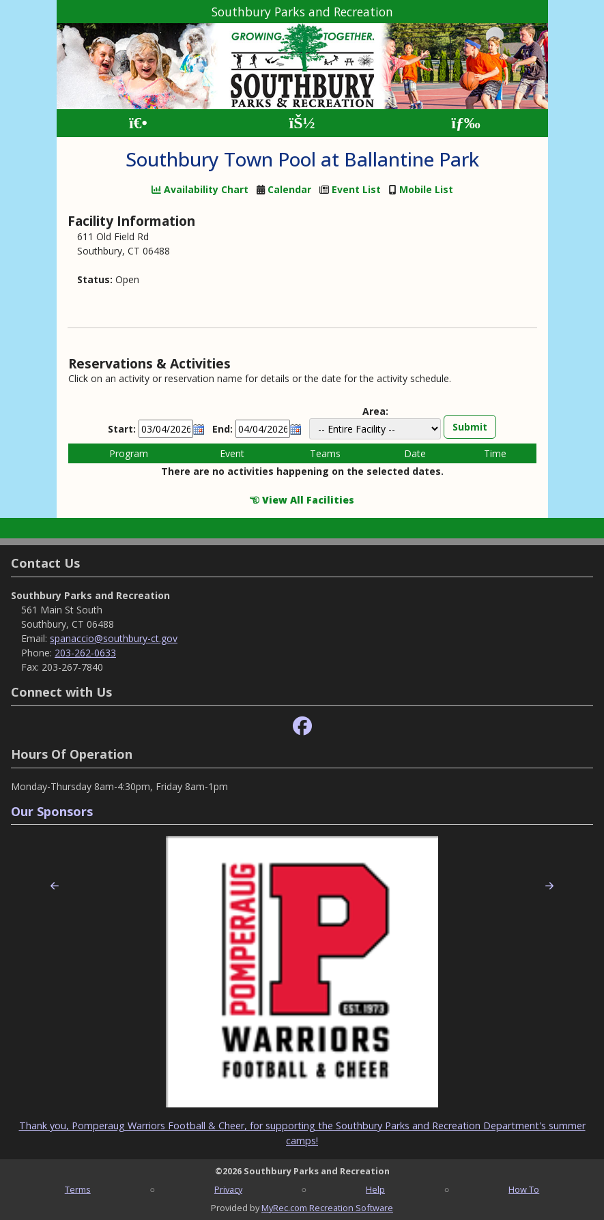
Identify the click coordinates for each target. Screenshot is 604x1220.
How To (523, 1189)
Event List (356, 189)
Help (375, 1189)
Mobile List (426, 189)
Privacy (228, 1189)
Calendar (289, 189)
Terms (78, 1189)
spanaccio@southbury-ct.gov (113, 638)
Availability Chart (200, 189)
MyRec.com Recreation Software (327, 1208)
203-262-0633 (85, 652)
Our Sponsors (52, 811)
